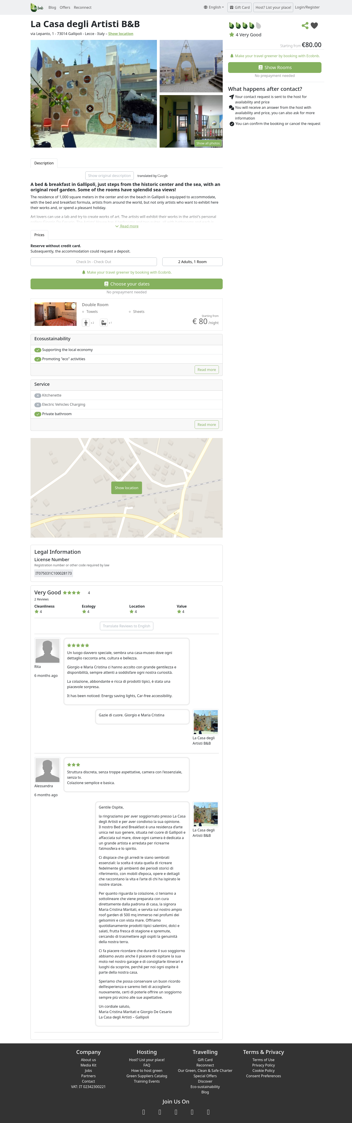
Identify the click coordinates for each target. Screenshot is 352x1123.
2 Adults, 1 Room (192, 261)
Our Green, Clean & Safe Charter (205, 1070)
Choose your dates (126, 284)
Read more (127, 226)
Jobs (88, 1070)
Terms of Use (264, 1059)
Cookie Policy (264, 1070)
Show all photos (208, 143)
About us (88, 1059)
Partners (88, 1075)
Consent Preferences (263, 1075)
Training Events (147, 1081)
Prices (39, 234)
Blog (52, 7)
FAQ (146, 1065)
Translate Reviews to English (126, 626)
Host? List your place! (273, 7)
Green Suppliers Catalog (146, 1075)
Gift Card (239, 7)
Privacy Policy (263, 1065)
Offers (65, 7)
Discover (205, 1081)
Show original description (109, 175)
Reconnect (83, 7)
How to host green (147, 1070)
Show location (120, 33)
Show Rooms (275, 67)
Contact (88, 1081)
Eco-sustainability (205, 1086)
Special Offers (205, 1075)
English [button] (212, 7)
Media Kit (88, 1065)
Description (44, 163)
